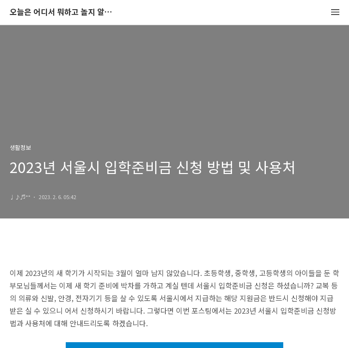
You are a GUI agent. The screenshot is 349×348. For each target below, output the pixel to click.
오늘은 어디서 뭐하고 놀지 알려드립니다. (63, 12)
